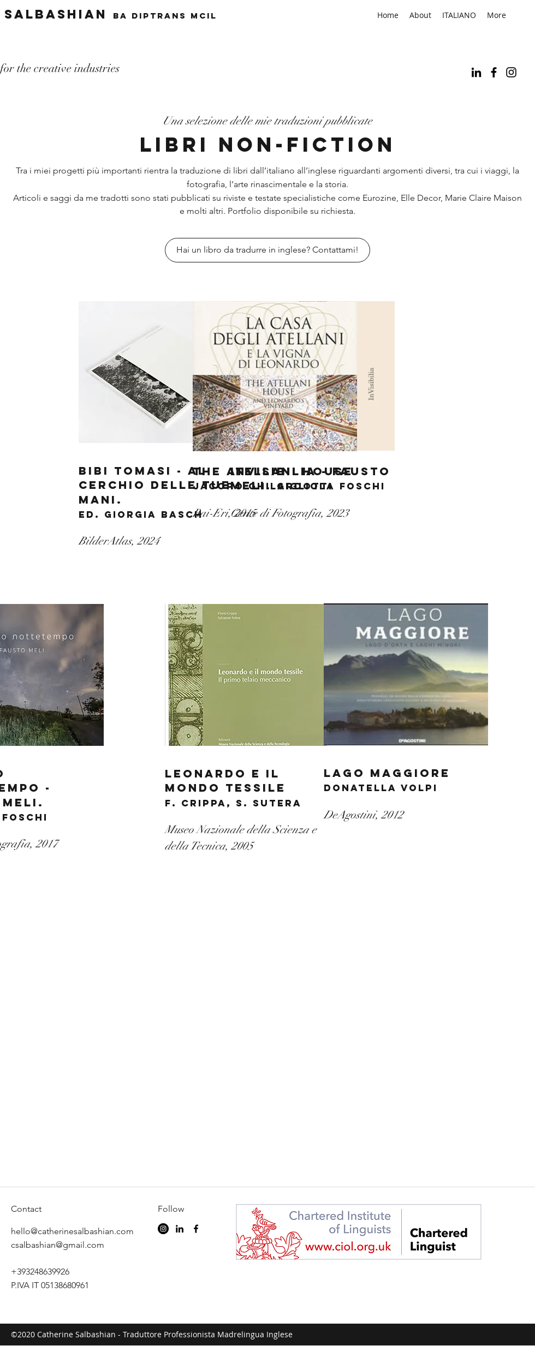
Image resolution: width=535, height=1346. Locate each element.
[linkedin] (476, 72)
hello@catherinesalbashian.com (72, 1231)
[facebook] (494, 72)
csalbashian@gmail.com (57, 1245)
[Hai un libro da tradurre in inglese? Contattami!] (267, 250)
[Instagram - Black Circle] (163, 1228)
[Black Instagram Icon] (511, 72)
